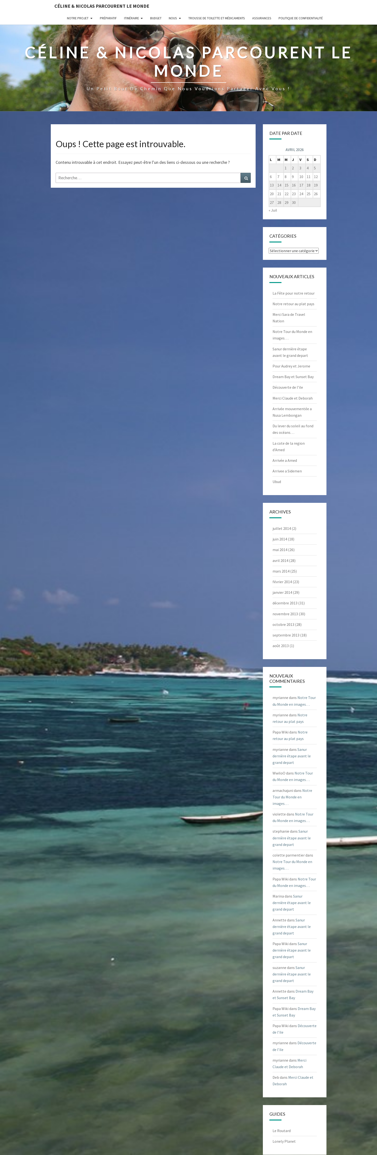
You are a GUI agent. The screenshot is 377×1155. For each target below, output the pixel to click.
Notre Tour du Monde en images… (292, 797)
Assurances (261, 18)
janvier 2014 (282, 592)
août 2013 (281, 645)
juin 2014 (280, 539)
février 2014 (282, 581)
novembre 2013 (285, 613)
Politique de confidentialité (301, 18)
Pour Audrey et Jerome (291, 366)
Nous (173, 18)
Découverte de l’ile (288, 387)
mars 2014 (281, 571)
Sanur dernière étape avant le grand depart (292, 756)
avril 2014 (280, 560)
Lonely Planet (284, 1141)
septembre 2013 (286, 635)
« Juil (273, 210)
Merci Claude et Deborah (293, 398)
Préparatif (108, 18)
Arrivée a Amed (285, 460)
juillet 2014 (282, 528)
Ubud (277, 481)
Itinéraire (131, 18)
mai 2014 (280, 549)
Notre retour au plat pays (293, 303)
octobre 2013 (283, 624)
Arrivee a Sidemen (287, 471)
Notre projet (78, 18)
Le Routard (282, 1130)
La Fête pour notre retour (294, 293)
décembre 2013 (285, 603)
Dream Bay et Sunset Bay (293, 376)
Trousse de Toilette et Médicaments (216, 18)
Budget (156, 18)
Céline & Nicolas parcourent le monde (101, 6)
